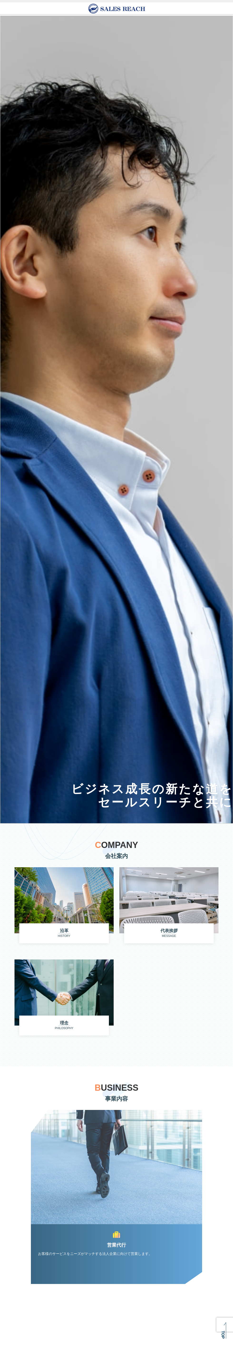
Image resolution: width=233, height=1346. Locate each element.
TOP (223, 1335)
